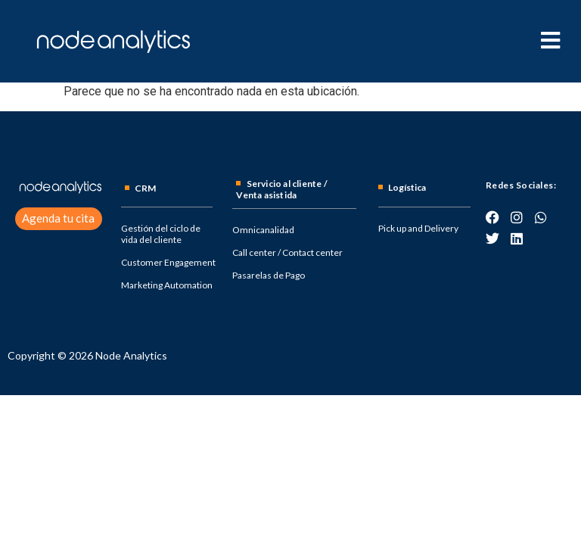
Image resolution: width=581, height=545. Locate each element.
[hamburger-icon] (550, 41)
